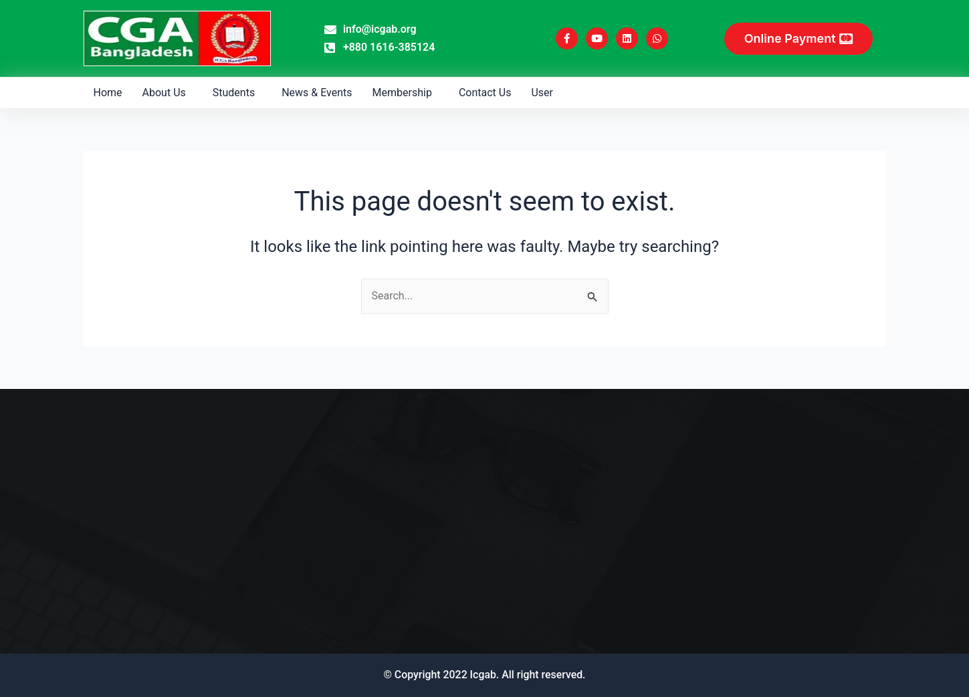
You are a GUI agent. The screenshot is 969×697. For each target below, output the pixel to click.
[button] (167, 93)
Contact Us (485, 92)
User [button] (542, 92)
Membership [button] (402, 92)
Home (108, 92)
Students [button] (234, 92)
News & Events (317, 92)
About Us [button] (164, 92)
